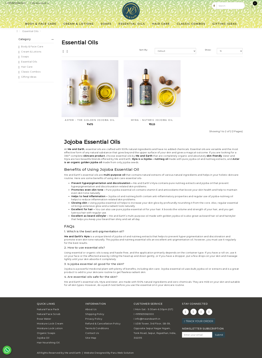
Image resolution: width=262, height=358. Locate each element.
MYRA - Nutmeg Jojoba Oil (152, 119)
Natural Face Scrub (48, 313)
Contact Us (92, 332)
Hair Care (161, 23)
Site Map (90, 337)
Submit (219, 333)
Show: (208, 49)
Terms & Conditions (97, 327)
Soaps (106, 23)
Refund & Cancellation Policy (102, 322)
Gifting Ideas (224, 23)
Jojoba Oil (43, 337)
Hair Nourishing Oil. (48, 341)
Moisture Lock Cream (50, 322)
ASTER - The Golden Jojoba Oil (90, 119)
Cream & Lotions (78, 23)
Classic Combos (191, 23)
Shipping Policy (94, 313)
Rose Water (44, 318)
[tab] (36, 38)
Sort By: (143, 49)
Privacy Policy (93, 318)
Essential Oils (132, 23)
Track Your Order (198, 320)
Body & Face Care (40, 23)
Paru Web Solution (122, 352)
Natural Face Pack (48, 308)
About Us (90, 308)
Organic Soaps (46, 332)
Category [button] (36, 38)
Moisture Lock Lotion (50, 327)
